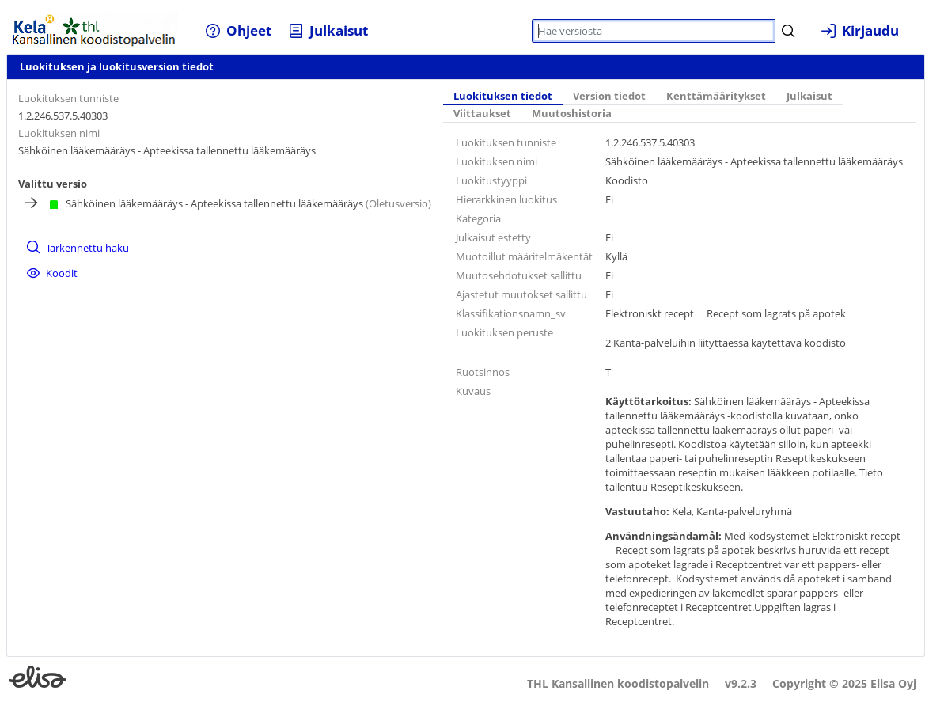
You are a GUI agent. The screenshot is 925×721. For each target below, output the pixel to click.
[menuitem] (238, 30)
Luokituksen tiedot (502, 96)
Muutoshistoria (572, 113)
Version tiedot (609, 96)
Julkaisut (809, 96)
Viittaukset (482, 113)
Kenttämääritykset (716, 96)
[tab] (503, 97)
